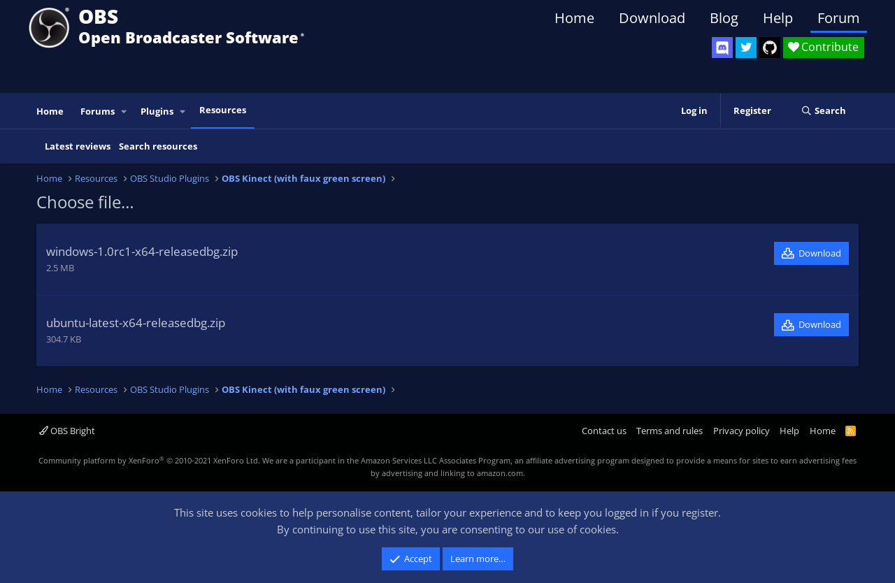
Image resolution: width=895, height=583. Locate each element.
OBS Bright (67, 430)
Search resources (158, 146)
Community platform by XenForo (149, 460)
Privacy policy (741, 430)
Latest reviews (77, 146)
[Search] (823, 111)
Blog (724, 17)
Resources (222, 109)
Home (574, 17)
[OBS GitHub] (769, 47)
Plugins (157, 111)
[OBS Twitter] (746, 47)
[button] (124, 111)
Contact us (604, 430)
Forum (838, 17)
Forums (97, 111)
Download (652, 17)
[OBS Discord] (722, 47)
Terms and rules (669, 430)
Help (778, 17)
